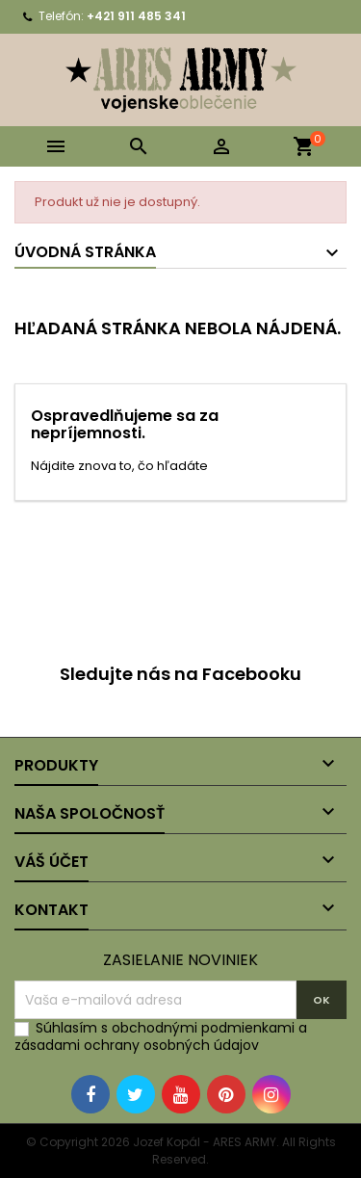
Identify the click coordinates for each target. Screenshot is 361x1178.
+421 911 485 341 (136, 16)
